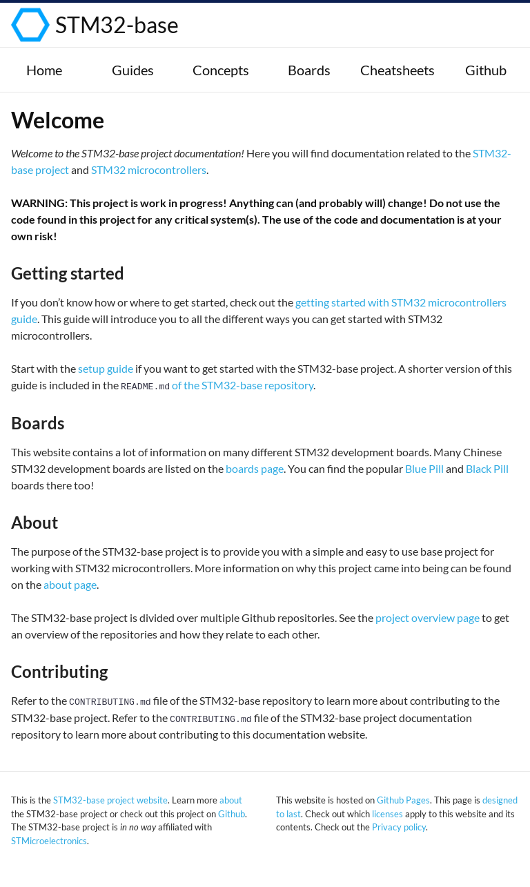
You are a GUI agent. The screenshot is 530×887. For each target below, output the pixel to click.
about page (70, 584)
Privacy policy (399, 826)
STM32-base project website (110, 800)
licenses (387, 813)
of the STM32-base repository (217, 384)
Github (486, 69)
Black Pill (487, 468)
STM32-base (117, 24)
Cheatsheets (397, 69)
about (230, 800)
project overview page (427, 617)
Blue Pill (424, 468)
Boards (309, 69)
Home (44, 69)
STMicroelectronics (49, 840)
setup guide (105, 368)
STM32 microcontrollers (148, 169)
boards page (255, 468)
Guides (133, 69)
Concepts (221, 69)
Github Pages (403, 800)
